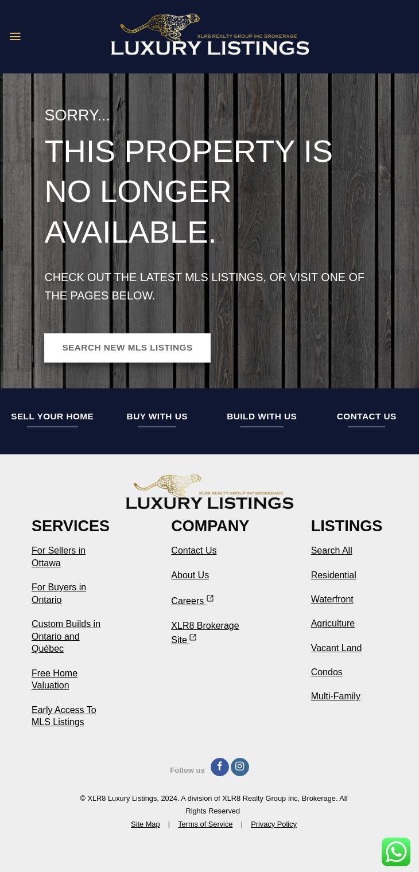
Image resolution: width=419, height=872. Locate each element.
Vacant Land (336, 648)
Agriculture (333, 623)
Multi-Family (335, 696)
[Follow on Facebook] (220, 767)
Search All (331, 550)
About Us (190, 575)
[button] (15, 37)
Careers (192, 601)
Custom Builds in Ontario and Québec (66, 636)
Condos (327, 672)
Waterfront (332, 599)
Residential (333, 575)
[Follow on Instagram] (240, 767)
